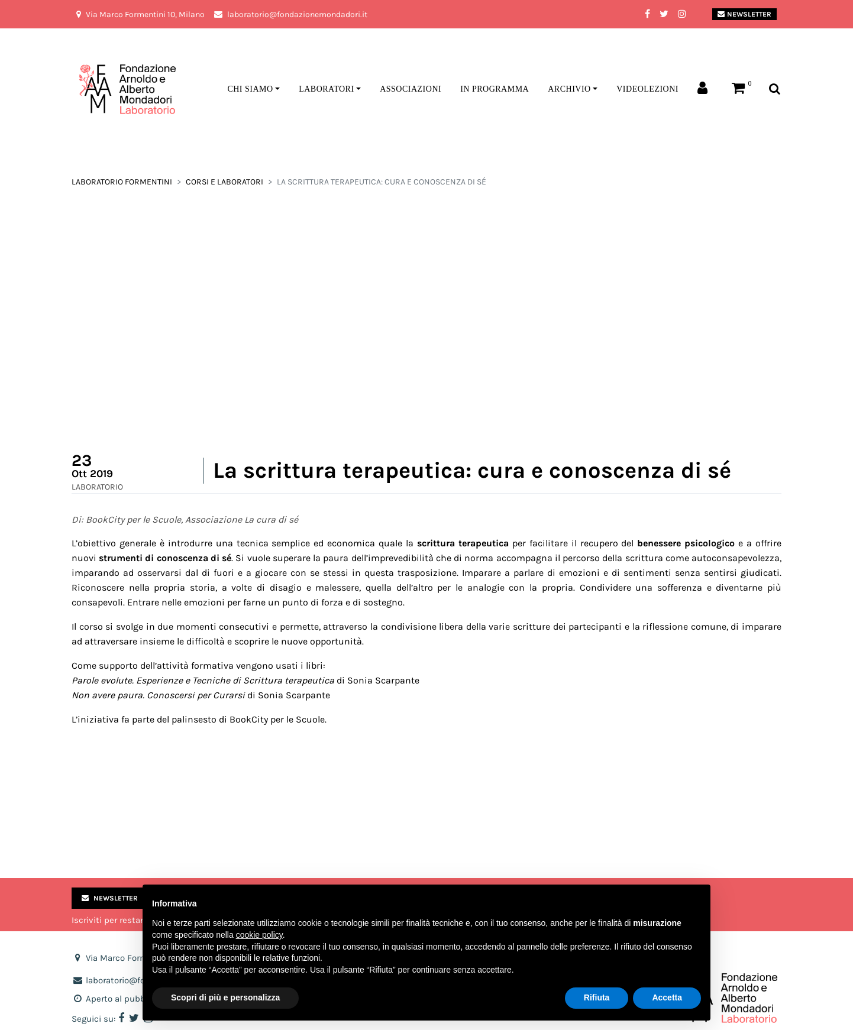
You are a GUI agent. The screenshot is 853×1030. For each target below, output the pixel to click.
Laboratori (326, 89)
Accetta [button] (667, 997)
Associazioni (410, 89)
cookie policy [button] (259, 935)
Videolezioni (647, 89)
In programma (494, 89)
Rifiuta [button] (597, 997)
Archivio (569, 89)
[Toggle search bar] (774, 89)
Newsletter (744, 14)
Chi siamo (250, 89)
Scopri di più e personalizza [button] (225, 997)
